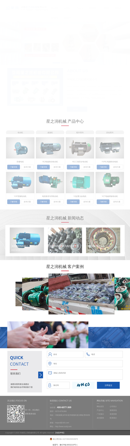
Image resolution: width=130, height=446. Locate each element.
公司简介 (67, 6)
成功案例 (54, 15)
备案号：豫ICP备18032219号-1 (65, 445)
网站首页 (54, 6)
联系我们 (67, 15)
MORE (77, 107)
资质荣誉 (118, 6)
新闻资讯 (92, 6)
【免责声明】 (59, 433)
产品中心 (80, 6)
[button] (56, 60)
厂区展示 (105, 6)
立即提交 (108, 385)
